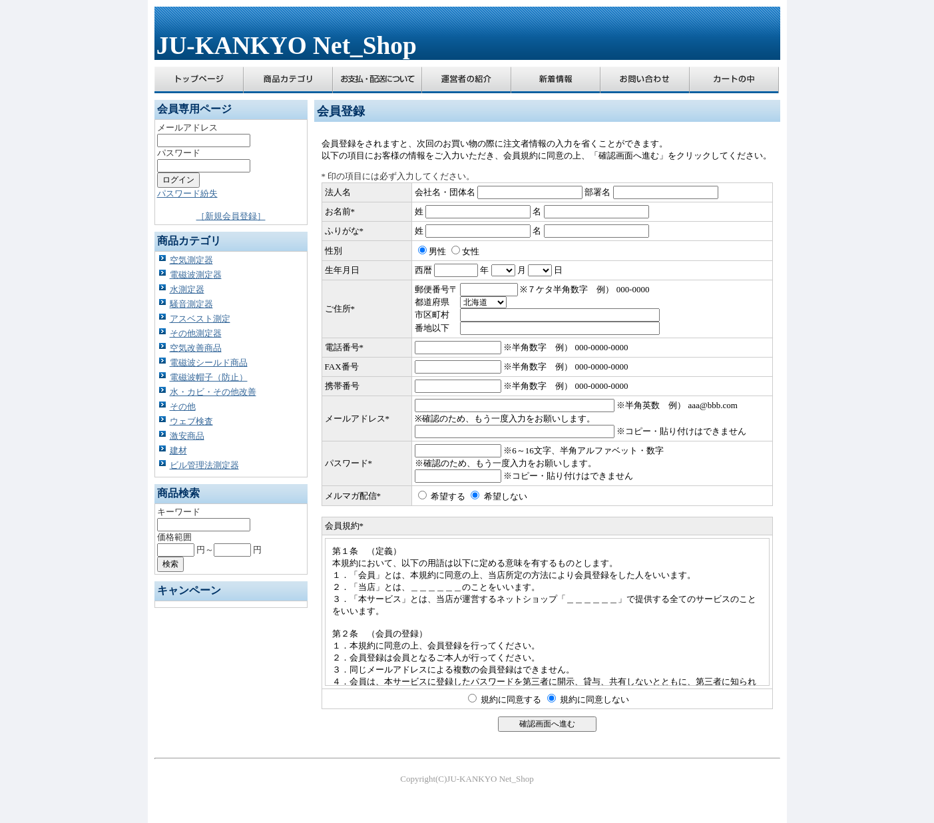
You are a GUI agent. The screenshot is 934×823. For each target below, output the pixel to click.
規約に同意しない (594, 699)
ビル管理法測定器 (204, 465)
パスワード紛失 (187, 193)
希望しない (505, 496)
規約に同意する (511, 699)
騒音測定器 (191, 304)
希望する (448, 496)
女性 (470, 251)
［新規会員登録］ (231, 216)
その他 (183, 407)
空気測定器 (191, 260)
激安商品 (187, 436)
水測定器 (187, 289)
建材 (178, 450)
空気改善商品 (196, 348)
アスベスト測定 (200, 319)
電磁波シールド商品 (209, 363)
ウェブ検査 (191, 421)
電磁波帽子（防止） (209, 377)
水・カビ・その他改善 (213, 392)
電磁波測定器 (196, 275)
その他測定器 (196, 333)
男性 (437, 251)
